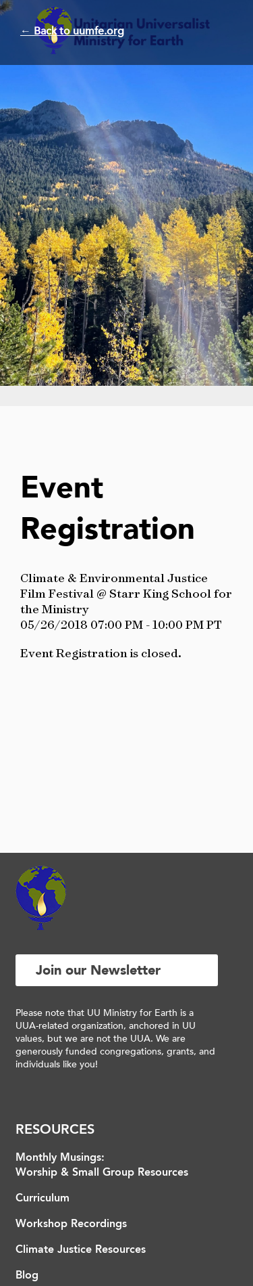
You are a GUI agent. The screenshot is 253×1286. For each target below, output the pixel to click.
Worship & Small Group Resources (102, 1173)
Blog (27, 1275)
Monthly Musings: (60, 1158)
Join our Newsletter (98, 970)
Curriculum (42, 1198)
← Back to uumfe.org (72, 31)
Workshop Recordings (71, 1224)
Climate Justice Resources (81, 1250)
